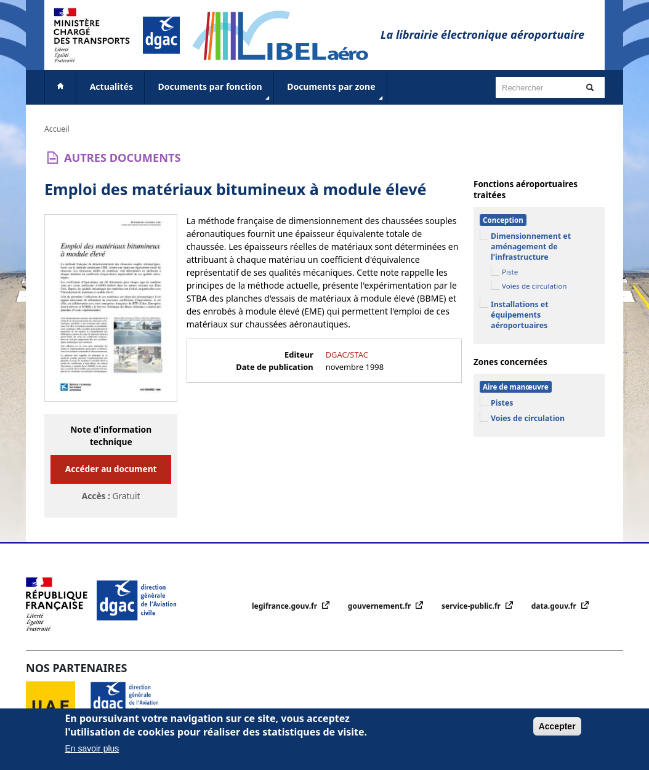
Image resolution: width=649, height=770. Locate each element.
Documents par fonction (215, 92)
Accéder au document (111, 469)
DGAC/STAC (347, 354)
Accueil (57, 129)
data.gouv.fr (554, 606)
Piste (510, 271)
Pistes (502, 403)
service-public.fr (471, 606)
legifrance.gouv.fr (285, 606)
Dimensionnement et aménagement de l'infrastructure (531, 246)
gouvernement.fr (380, 606)
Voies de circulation (534, 286)
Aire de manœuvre (516, 386)
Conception (503, 220)
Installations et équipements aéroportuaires (520, 315)
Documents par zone (336, 92)
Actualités (111, 86)
